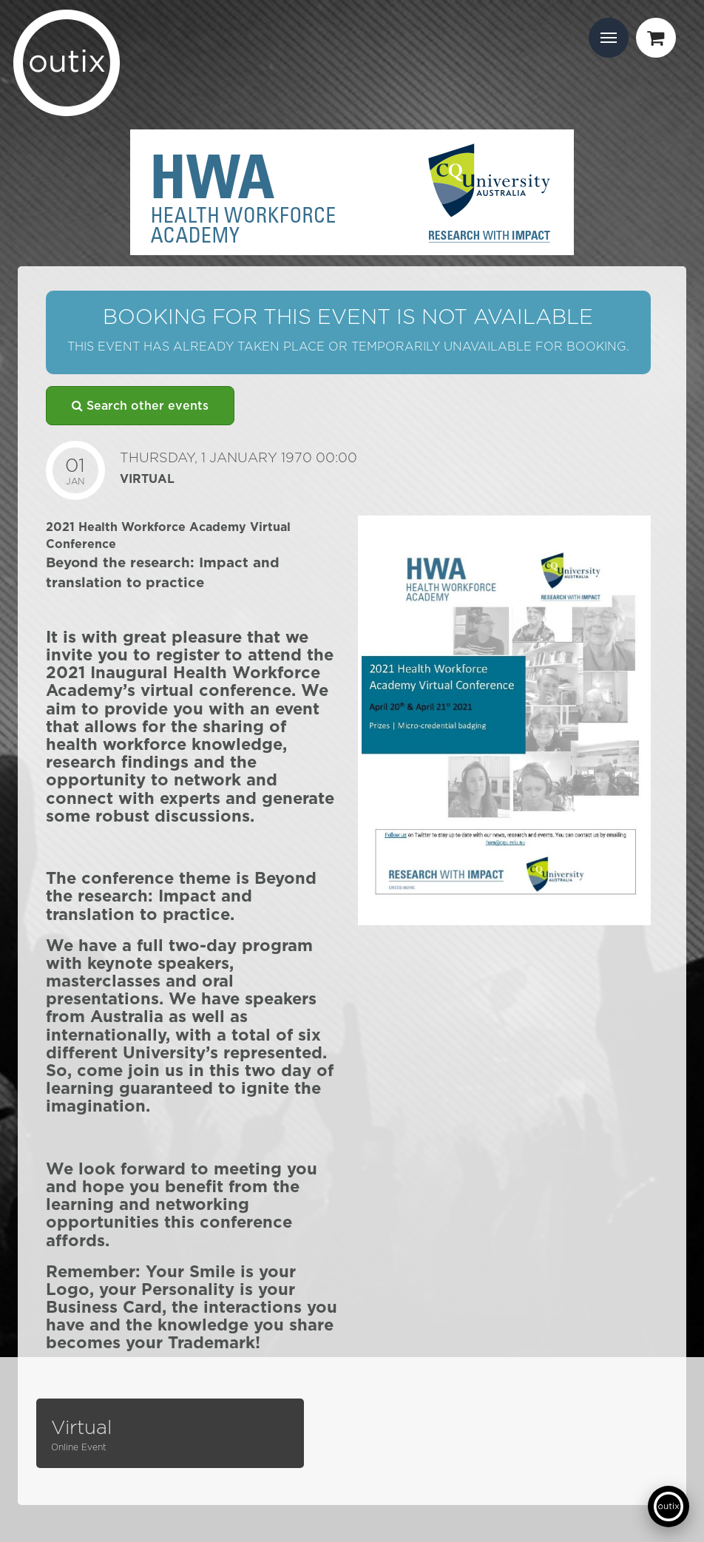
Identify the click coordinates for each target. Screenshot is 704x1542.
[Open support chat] (668, 1506)
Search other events (140, 405)
